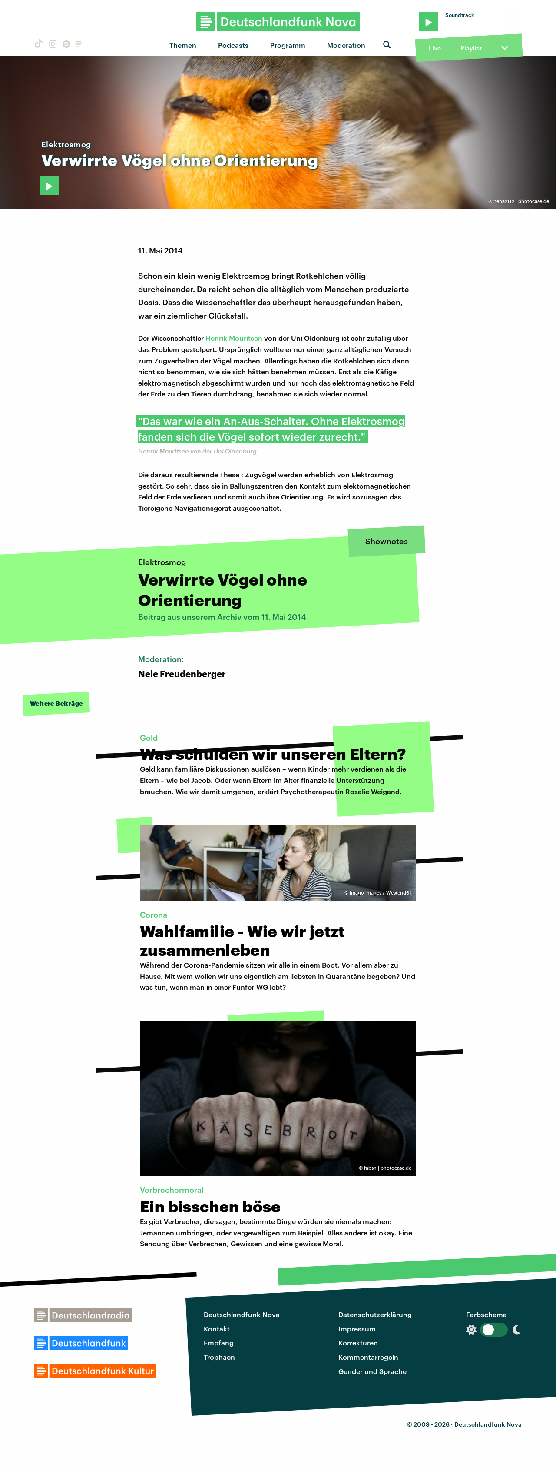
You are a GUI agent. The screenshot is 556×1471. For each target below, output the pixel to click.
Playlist (471, 48)
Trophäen (219, 1357)
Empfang (219, 1342)
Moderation (346, 45)
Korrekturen (358, 1342)
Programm (287, 45)
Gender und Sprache (372, 1371)
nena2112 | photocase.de (521, 201)
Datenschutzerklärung (375, 1314)
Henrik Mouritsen (233, 338)
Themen (182, 45)
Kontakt (217, 1329)
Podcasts (233, 45)
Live (435, 48)
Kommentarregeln (368, 1357)
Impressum (357, 1329)
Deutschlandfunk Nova (242, 1314)
